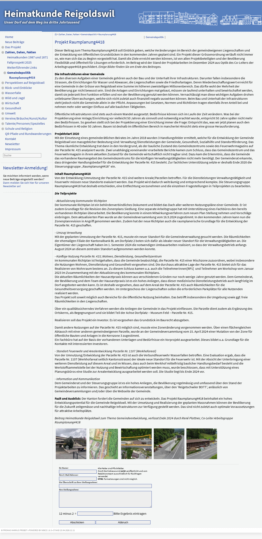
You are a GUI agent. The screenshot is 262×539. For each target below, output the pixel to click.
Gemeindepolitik (19, 72)
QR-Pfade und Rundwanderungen (28, 134)
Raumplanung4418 (22, 77)
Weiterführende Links (22, 67)
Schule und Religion (18, 128)
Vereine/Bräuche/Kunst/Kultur (26, 118)
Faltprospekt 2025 (19, 62)
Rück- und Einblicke (18, 88)
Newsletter (12, 144)
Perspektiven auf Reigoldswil (25, 83)
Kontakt (10, 139)
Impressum (13, 149)
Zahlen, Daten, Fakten (20, 52)
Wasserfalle (13, 93)
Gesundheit (13, 108)
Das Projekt (13, 47)
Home (9, 37)
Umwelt (10, 113)
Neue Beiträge (14, 42)
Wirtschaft (12, 103)
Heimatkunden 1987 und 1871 (27, 57)
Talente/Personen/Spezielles (25, 123)
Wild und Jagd (15, 98)
